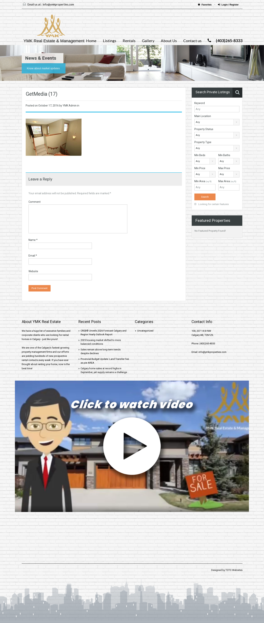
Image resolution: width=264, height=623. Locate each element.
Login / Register (228, 4)
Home (91, 40)
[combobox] (216, 122)
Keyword (199, 103)
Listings (109, 40)
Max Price (224, 168)
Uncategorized (145, 330)
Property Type (202, 142)
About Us (169, 40)
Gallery (148, 40)
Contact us (192, 40)
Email (32, 255)
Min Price (199, 168)
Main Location (202, 116)
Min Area (203, 181)
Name (33, 239)
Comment (34, 201)
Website (33, 271)
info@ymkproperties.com (58, 4)
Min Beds (199, 155)
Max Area (227, 181)
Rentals (129, 40)
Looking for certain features (211, 204)
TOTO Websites (234, 570)
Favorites (205, 4)
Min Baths (224, 155)
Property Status (203, 129)
